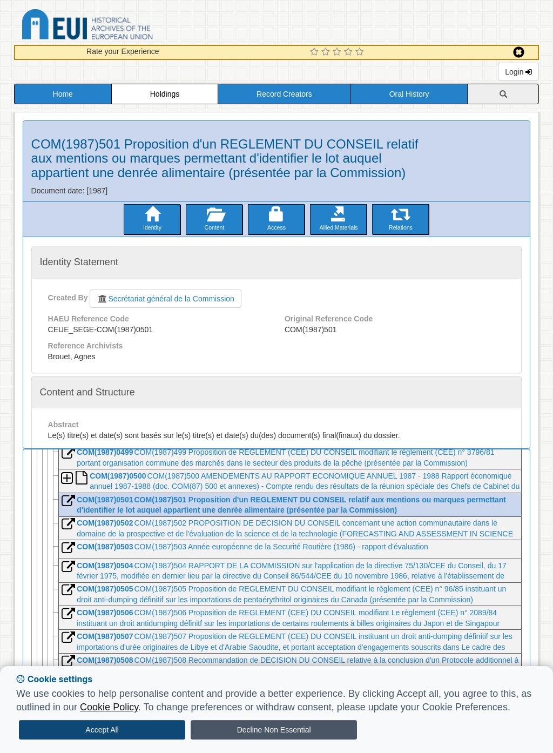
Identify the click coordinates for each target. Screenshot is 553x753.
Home (63, 94)
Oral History (409, 94)
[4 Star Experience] (349, 52)
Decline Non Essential (274, 729)
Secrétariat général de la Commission (165, 298)
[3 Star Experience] (338, 52)
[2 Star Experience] (327, 52)
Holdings (164, 94)
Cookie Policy (109, 707)
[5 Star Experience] (361, 52)
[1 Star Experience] (315, 52)
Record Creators (284, 94)
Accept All (101, 729)
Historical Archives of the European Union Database (117, 26)
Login (518, 72)
